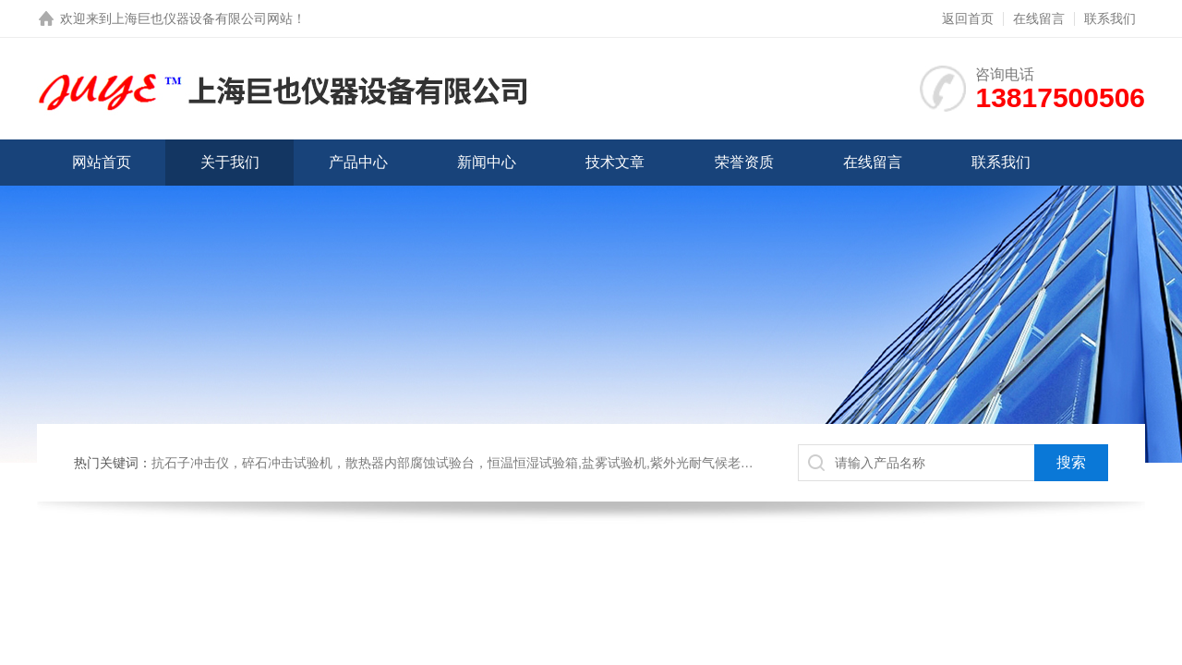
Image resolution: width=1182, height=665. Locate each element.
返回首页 (968, 18)
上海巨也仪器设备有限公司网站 (202, 18)
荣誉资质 (744, 162)
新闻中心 (486, 162)
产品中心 (358, 162)
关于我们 (229, 162)
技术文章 (615, 162)
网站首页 (101, 162)
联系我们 (1110, 18)
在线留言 (1039, 18)
